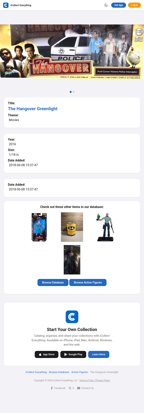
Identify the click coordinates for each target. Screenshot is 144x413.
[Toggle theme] (106, 5)
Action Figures (79, 371)
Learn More (98, 354)
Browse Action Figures (88, 282)
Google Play (73, 354)
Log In (134, 5)
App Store (46, 354)
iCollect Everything (36, 371)
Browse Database (53, 282)
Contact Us (85, 387)
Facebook (57, 387)
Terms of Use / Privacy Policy (94, 380)
